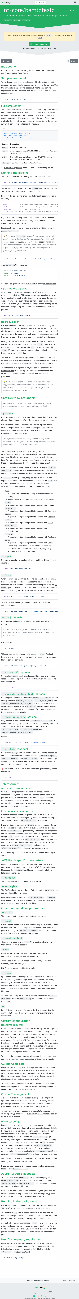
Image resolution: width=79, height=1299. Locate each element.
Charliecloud (13, 531)
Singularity (52, 511)
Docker (51, 505)
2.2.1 (40, 38)
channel (20, 1169)
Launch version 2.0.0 (39, 44)
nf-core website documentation (31, 1013)
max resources (49, 1056)
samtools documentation (17, 712)
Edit (71, 10)
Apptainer (52, 537)
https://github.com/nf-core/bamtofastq (39, 48)
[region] (29, 182)
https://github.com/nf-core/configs (16, 454)
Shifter (50, 523)
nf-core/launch (49, 284)
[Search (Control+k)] (40, 2)
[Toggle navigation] (75, 2)
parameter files (7, 371)
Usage (6, 61)
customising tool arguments (38, 1114)
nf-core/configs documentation (39, 463)
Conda (50, 543)
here (11, 1046)
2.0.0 (73, 61)
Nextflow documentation (23, 1158)
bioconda (20, 1076)
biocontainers (7, 1076)
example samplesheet (13, 168)
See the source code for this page (39, 1281)
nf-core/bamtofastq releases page (28, 341)
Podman (51, 517)
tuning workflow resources (16, 1059)
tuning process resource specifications (34, 242)
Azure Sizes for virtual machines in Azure (26, 1196)
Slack (3, 855)
